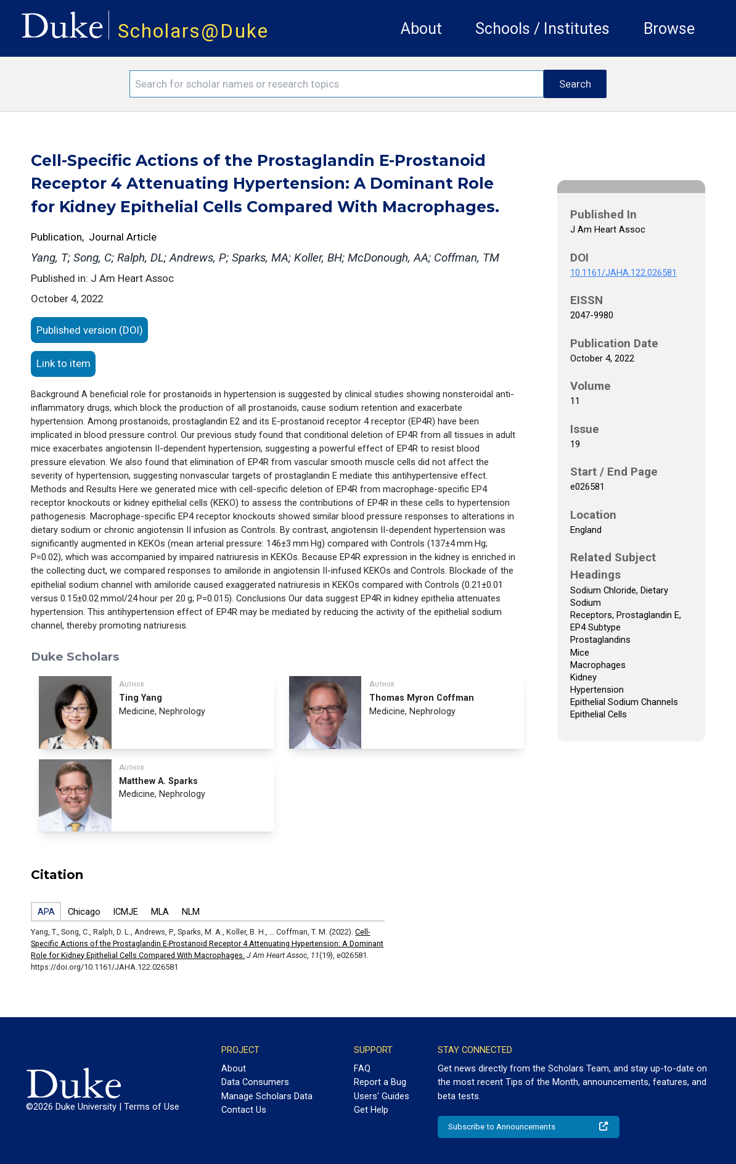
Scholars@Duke (193, 31)
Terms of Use (151, 1106)
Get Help (371, 1109)
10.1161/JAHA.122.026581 (623, 272)
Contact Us (243, 1109)
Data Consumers (255, 1082)
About (421, 29)
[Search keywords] (336, 83)
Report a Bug (380, 1082)
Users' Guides (381, 1096)
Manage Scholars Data (267, 1096)
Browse (669, 29)
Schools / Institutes (542, 29)
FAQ (362, 1068)
